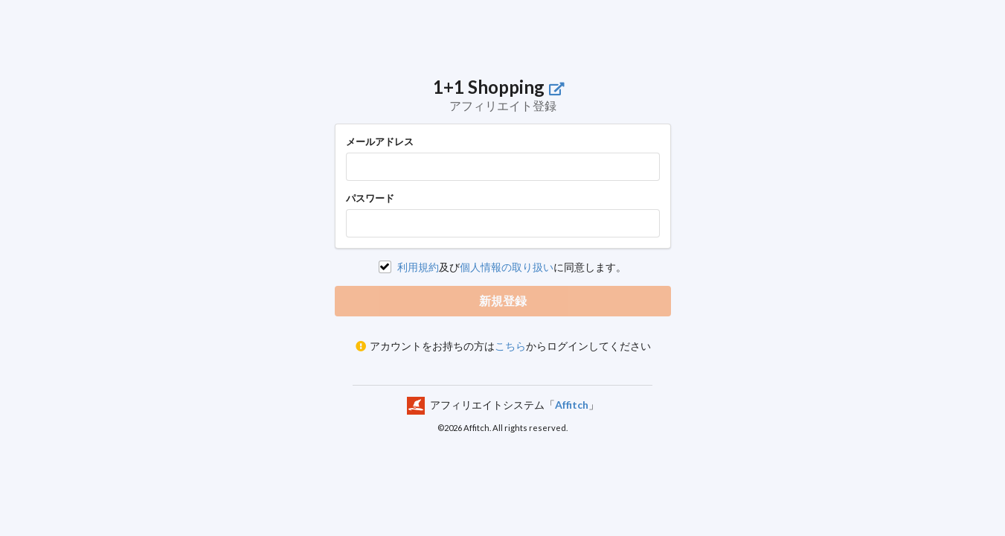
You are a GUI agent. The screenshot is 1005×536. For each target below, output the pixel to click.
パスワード (370, 198)
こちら (510, 345)
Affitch (571, 404)
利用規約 (418, 267)
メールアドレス (380, 141)
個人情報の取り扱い (506, 267)
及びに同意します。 (511, 267)
